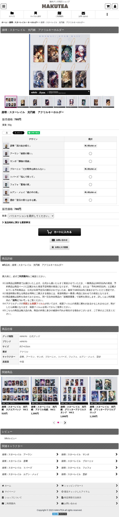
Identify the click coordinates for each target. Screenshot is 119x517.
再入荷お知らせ (90, 146)
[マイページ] (115, 6)
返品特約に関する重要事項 (16, 222)
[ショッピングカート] (108, 6)
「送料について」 (18, 300)
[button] (4, 6)
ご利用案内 (22, 276)
